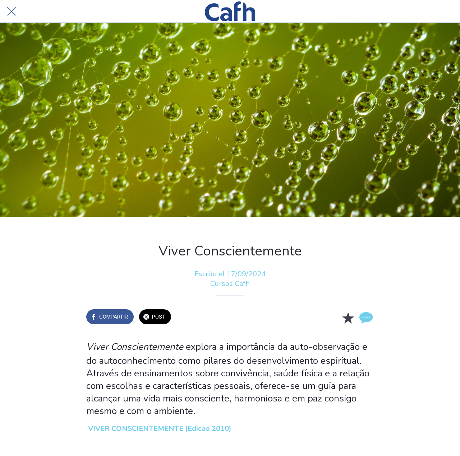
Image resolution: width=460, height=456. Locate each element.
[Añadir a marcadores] (347, 317)
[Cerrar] (11, 11)
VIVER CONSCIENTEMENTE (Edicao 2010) (159, 428)
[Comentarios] (365, 317)
